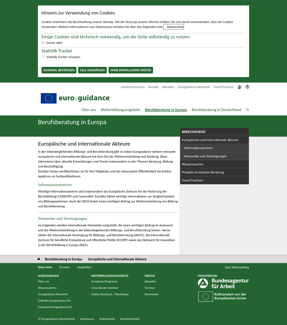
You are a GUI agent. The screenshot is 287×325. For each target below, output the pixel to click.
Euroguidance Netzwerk (194, 87)
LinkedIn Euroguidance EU (54, 301)
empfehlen (84, 267)
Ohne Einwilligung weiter (130, 70)
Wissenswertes (192, 164)
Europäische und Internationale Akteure (210, 140)
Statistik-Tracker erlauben (63, 57)
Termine (150, 288)
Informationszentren (55, 185)
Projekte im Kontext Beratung (203, 172)
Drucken (64, 267)
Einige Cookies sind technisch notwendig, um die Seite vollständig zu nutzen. (116, 37)
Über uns (88, 109)
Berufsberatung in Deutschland (216, 109)
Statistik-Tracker (57, 51)
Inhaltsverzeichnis (133, 87)
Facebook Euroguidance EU (55, 307)
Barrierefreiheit (130, 319)
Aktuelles (168, 87)
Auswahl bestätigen (58, 70)
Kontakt (153, 87)
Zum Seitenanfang (237, 267)
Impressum (87, 319)
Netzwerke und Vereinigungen (62, 218)
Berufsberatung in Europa (166, 109)
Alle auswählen (92, 70)
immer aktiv (54, 43)
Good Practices (224, 87)
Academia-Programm (104, 281)
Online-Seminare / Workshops (110, 294)
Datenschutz (175, 27)
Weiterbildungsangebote (120, 109)
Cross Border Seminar (104, 288)
